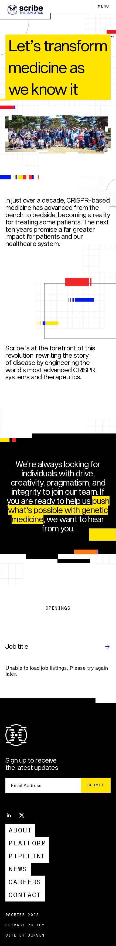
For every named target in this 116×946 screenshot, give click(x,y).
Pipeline (27, 856)
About (20, 830)
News (18, 869)
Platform (27, 843)
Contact (25, 895)
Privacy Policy (25, 925)
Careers (25, 882)
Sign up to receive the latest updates (31, 764)
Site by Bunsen (25, 935)
